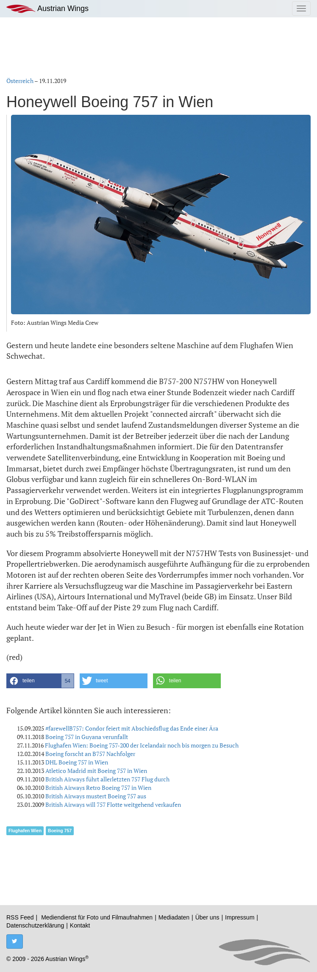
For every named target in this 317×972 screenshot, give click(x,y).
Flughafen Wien (25, 830)
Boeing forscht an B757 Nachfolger (90, 754)
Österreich (19, 81)
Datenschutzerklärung (35, 925)
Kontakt (80, 925)
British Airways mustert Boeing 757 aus (95, 796)
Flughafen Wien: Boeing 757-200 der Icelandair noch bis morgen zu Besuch (142, 745)
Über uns (207, 917)
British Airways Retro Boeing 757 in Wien (98, 788)
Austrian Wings (47, 8)
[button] (40, 680)
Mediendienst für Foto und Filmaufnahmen (97, 917)
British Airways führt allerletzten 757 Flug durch (107, 779)
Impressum (239, 917)
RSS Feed (20, 917)
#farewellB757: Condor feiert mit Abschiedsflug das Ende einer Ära (131, 728)
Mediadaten (173, 917)
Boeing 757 (60, 830)
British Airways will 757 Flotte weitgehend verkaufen (113, 804)
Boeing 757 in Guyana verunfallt (86, 737)
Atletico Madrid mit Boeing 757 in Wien (96, 771)
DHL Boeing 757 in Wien (76, 762)
